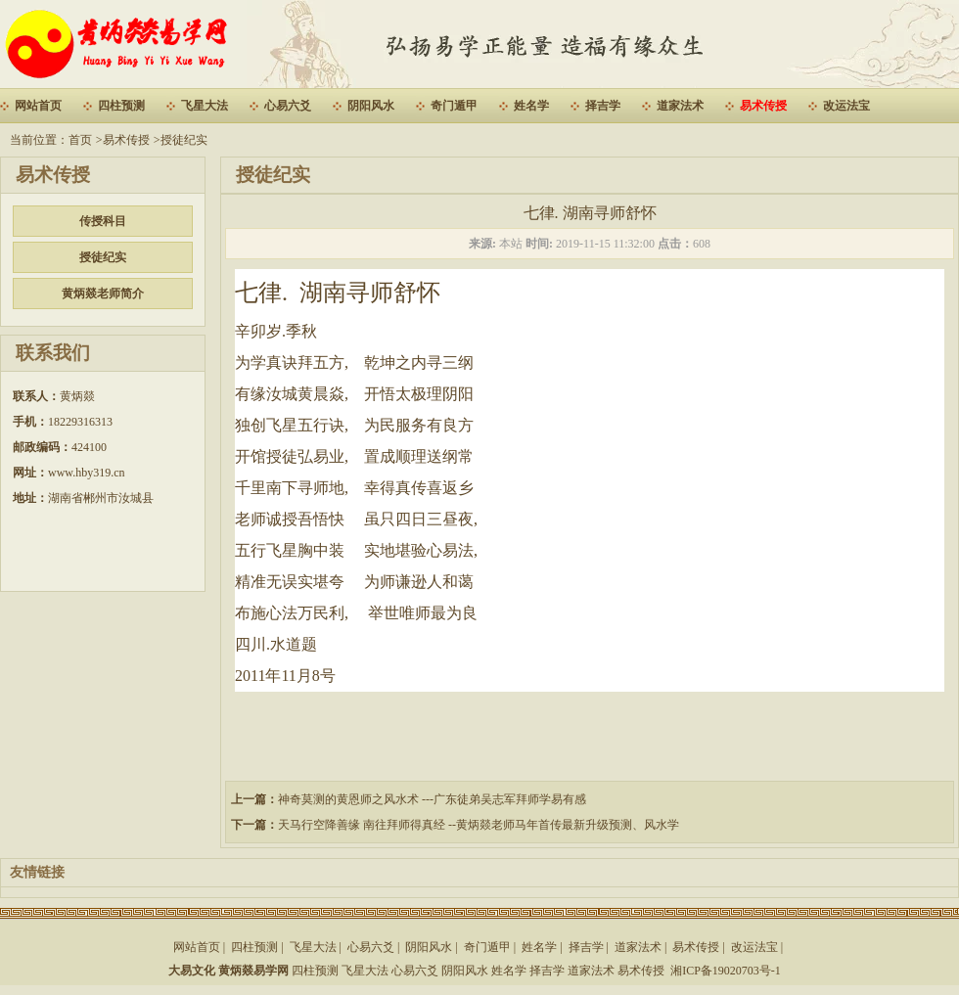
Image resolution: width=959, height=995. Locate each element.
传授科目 (102, 221)
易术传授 (763, 106)
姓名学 (531, 106)
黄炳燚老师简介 (103, 293)
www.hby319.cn (86, 472)
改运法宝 (846, 106)
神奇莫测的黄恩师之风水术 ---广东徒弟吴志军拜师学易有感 (432, 799)
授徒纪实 (183, 140)
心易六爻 (287, 106)
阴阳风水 (370, 106)
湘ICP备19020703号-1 (725, 970)
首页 (80, 140)
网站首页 (38, 106)
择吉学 (602, 106)
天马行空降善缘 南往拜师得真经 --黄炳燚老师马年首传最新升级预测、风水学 (478, 825)
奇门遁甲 (454, 106)
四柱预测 (121, 106)
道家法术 (680, 106)
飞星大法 (204, 106)
